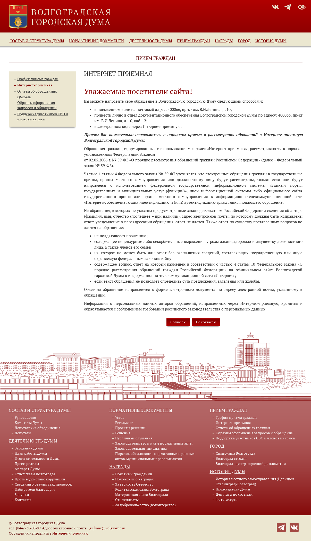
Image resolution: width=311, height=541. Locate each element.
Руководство (25, 417)
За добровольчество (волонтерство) (145, 504)
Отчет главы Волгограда (35, 473)
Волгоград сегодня (231, 458)
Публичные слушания (134, 438)
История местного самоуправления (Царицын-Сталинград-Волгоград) (256, 481)
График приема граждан (37, 78)
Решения (122, 432)
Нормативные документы (96, 40)
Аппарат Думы (27, 468)
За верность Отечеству (134, 484)
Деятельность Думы (150, 40)
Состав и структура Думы (37, 40)
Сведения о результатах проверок (43, 484)
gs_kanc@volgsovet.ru (107, 528)
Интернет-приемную (70, 533)
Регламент (124, 422)
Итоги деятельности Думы (37, 458)
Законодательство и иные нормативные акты (153, 443)
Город (244, 40)
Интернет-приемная (34, 85)
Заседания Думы (29, 448)
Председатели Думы (233, 489)
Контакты (23, 499)
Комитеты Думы (28, 422)
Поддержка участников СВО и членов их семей (42, 116)
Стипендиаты (127, 499)
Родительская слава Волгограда (142, 489)
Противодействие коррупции (40, 479)
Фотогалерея (226, 499)
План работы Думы (31, 453)
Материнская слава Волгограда (141, 494)
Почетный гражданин (133, 473)
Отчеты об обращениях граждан (243, 427)
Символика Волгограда (235, 453)
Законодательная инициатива (141, 448)
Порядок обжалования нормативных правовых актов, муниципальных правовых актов (155, 456)
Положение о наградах (134, 479)
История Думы (271, 40)
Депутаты (23, 432)
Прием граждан (193, 40)
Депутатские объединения (37, 427)
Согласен (178, 321)
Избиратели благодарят (35, 489)
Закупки (22, 494)
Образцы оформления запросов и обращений (37, 105)
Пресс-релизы (27, 463)
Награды (224, 40)
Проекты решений (131, 427)
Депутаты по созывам (234, 494)
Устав (119, 417)
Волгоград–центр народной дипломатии (251, 463)
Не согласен (206, 321)
